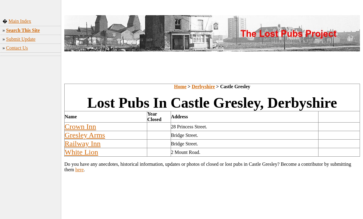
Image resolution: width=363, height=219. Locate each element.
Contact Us (17, 47)
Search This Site (23, 30)
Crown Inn (80, 126)
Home (180, 86)
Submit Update (20, 39)
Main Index (20, 21)
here (79, 169)
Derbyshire (203, 86)
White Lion (81, 152)
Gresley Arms (85, 135)
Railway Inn (83, 144)
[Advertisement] (30, 93)
